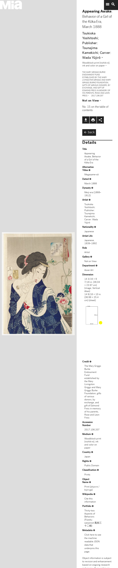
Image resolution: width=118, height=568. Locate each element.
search (113, 4)
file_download (86, 120)
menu (107, 4)
